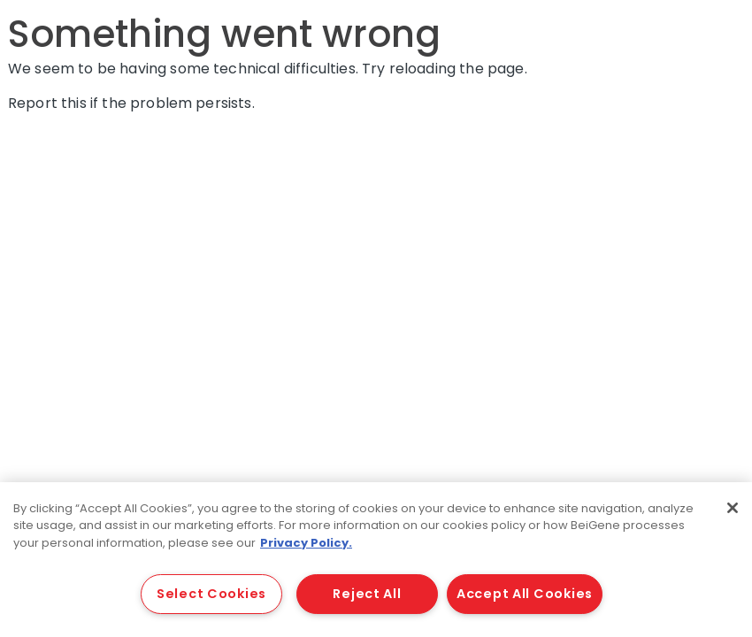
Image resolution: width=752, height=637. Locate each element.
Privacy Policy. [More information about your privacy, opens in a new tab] (306, 542)
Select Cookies (211, 593)
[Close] (732, 507)
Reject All (367, 593)
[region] (376, 559)
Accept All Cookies (525, 593)
